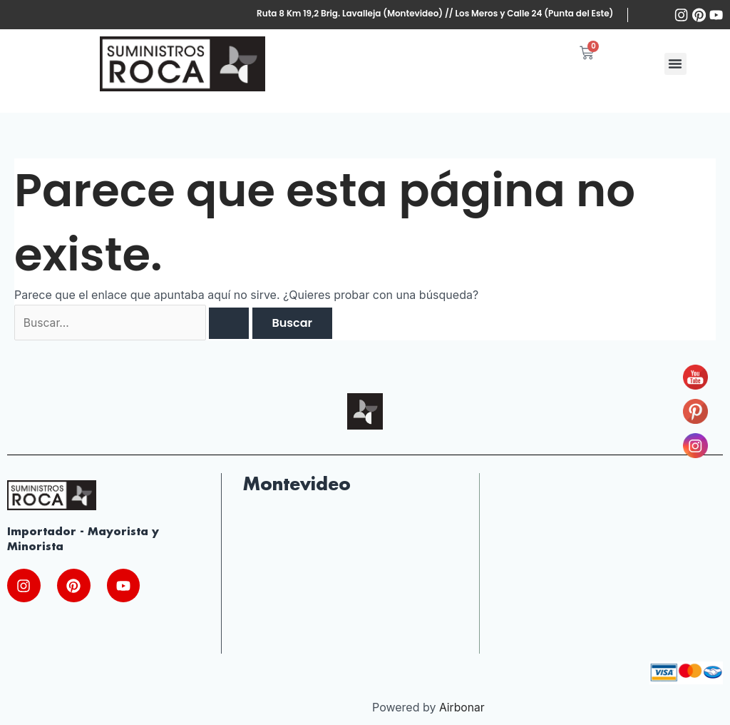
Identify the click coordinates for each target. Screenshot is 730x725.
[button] (675, 64)
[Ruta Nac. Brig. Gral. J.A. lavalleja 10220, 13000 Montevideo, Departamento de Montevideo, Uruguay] (350, 583)
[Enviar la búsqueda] (233, 323)
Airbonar (462, 708)
